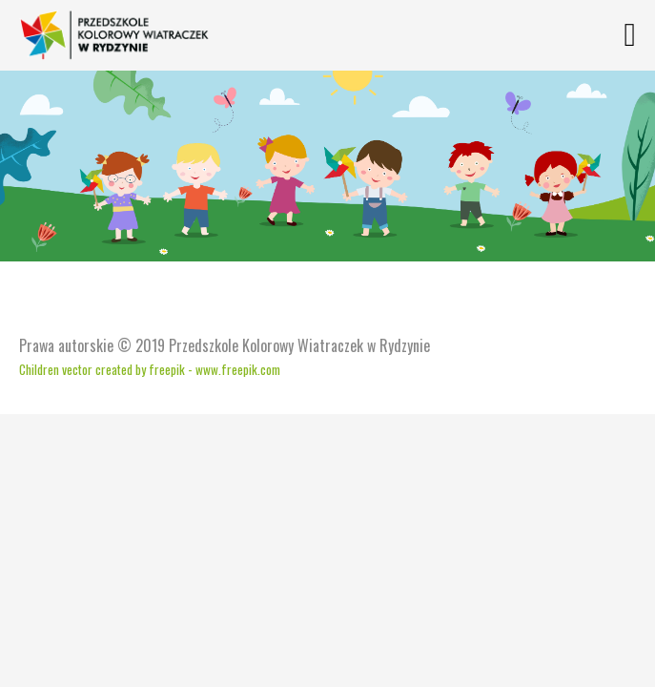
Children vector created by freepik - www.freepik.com (149, 369)
